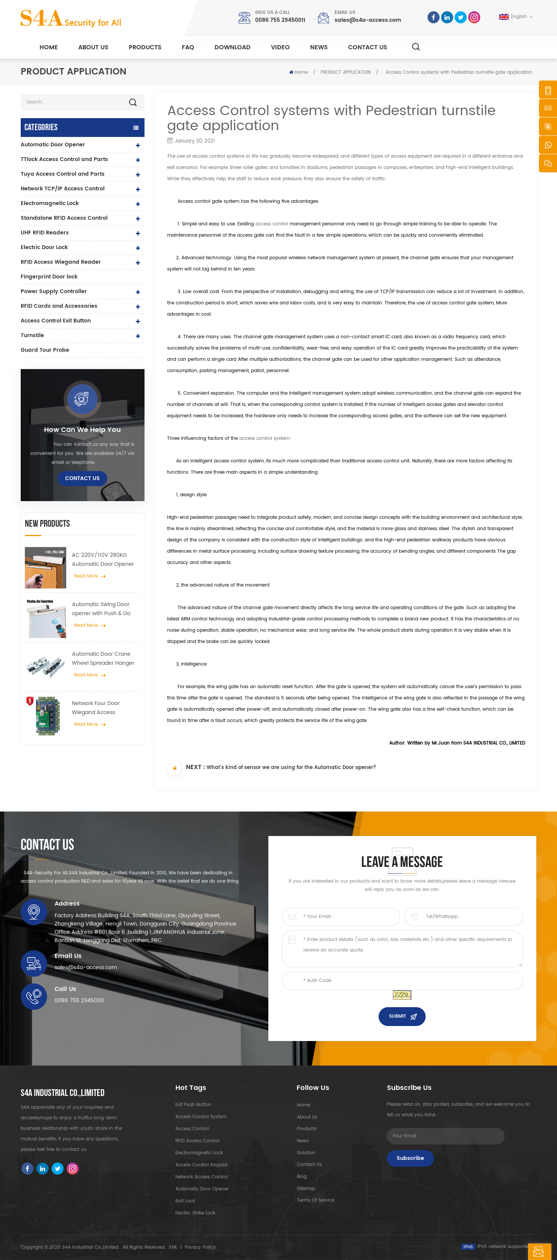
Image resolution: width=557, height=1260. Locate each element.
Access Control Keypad (201, 1165)
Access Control (192, 1128)
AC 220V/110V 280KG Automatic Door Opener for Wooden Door (103, 560)
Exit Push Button (193, 1104)
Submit (397, 1016)
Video (280, 47)
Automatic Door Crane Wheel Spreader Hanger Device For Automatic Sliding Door (103, 659)
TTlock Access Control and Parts (64, 159)
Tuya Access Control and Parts (63, 174)
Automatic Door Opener (53, 144)
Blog (301, 1177)
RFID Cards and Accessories (59, 306)
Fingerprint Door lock (49, 276)
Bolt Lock (185, 1201)
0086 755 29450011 (280, 20)
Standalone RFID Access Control (64, 218)
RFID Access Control (197, 1140)
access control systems (218, 156)
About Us (93, 47)
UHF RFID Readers (45, 232)
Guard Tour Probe (45, 350)
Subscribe (410, 1158)
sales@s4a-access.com (368, 20)
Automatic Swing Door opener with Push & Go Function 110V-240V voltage (101, 609)
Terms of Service (315, 1201)
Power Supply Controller (54, 291)
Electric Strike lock (195, 1213)
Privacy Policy (200, 1247)
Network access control (201, 1177)
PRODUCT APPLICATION (346, 72)
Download (233, 47)
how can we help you (82, 430)
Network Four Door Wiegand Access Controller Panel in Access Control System (105, 708)
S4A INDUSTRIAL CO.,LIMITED (63, 1093)
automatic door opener (201, 1189)
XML (173, 1247)
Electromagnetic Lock (50, 203)
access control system (264, 438)
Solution (306, 1153)
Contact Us (367, 47)
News (319, 47)
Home (49, 47)
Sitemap (306, 1189)
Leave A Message (514, 1251)
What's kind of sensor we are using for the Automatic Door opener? (291, 768)
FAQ (188, 47)
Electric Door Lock (44, 247)
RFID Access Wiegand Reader (61, 262)
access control (272, 224)
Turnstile (32, 335)
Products (145, 47)
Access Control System (201, 1116)
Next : (186, 767)
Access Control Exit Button (56, 320)
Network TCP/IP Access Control (63, 188)
